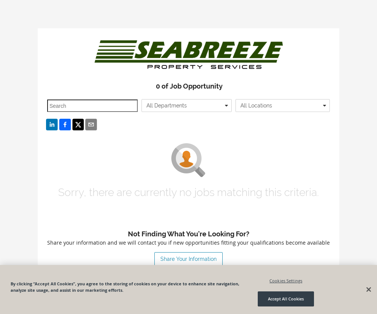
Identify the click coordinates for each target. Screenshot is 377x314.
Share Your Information (188, 259)
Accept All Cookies (286, 299)
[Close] (368, 289)
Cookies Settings (285, 280)
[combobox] (187, 105)
